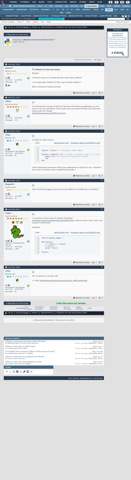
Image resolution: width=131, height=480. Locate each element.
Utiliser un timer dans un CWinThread (20, 347)
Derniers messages (8, 22)
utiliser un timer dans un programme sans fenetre (24, 357)
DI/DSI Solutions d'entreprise (24, 6)
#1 (102, 64)
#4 (102, 180)
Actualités (20, 308)
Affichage (97, 60)
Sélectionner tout (61, 143)
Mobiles (117, 6)
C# (63, 10)
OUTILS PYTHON (91, 16)
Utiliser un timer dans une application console (23, 362)
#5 (102, 209)
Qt (127, 10)
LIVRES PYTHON (105, 16)
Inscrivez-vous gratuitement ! (51, 19)
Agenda (35, 22)
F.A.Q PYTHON (25, 16)
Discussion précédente (44, 320)
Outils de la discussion (82, 60)
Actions (19, 22)
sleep (49, 189)
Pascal (96, 10)
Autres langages (22, 27)
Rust (116, 10)
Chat (49, 2)
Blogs (41, 2)
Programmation (91, 6)
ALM (51, 6)
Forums (13, 2)
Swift (122, 10)
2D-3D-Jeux (34, 10)
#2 (102, 97)
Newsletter (61, 2)
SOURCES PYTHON (75, 16)
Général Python (47, 27)
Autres (68, 13)
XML (61, 13)
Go (72, 10)
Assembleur (45, 10)
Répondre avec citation (82, 93)
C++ (57, 10)
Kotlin (78, 10)
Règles (49, 22)
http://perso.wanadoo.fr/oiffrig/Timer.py (49, 113)
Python (109, 10)
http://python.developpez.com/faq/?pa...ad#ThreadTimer (63, 281)
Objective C (87, 10)
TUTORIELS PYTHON (58, 16)
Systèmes (126, 6)
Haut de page (97, 378)
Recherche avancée (122, 22)
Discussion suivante (64, 320)
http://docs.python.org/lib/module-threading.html (53, 220)
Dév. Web (74, 6)
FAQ (34, 2)
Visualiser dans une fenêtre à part (85, 143)
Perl (102, 10)
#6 (102, 267)
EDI (82, 6)
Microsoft (58, 6)
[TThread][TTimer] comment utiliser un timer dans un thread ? (30, 352)
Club (99, 2)
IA (45, 6)
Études (82, 2)
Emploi (73, 2)
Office (109, 6)
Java (66, 6)
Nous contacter (73, 378)
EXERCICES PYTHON (41, 16)
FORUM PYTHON (12, 16)
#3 (102, 131)
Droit (91, 2)
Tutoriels (24, 2)
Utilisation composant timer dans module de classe (25, 341)
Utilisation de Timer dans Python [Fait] (38, 40)
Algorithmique (22, 10)
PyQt (115, 16)
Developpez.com (86, 378)
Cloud (40, 6)
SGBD (102, 6)
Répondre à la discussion (17, 34)
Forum (10, 27)
